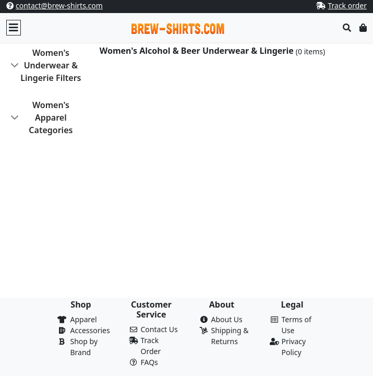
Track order (347, 5)
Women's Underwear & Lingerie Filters (50, 65)
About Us (227, 319)
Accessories (90, 330)
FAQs (149, 362)
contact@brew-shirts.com (59, 5)
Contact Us (159, 329)
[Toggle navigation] (13, 28)
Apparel (83, 319)
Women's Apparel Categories (51, 117)
